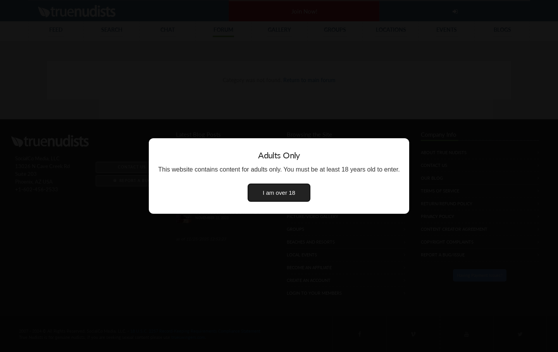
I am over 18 (279, 192)
